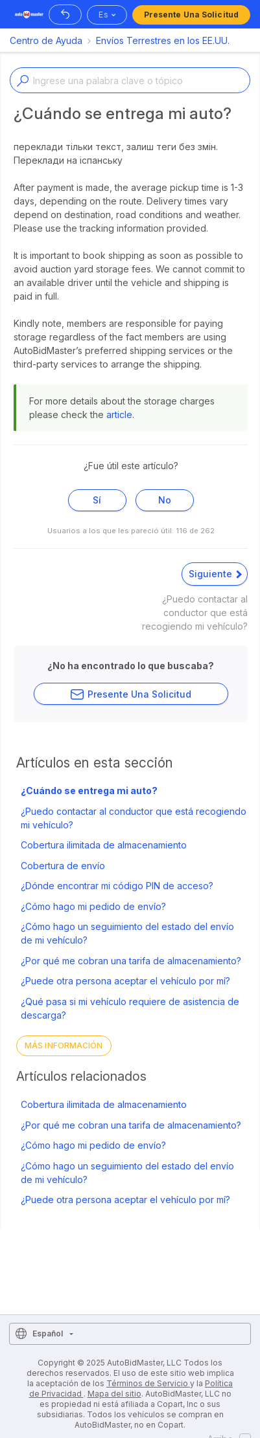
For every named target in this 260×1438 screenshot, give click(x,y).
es (103, 14)
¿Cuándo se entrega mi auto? (89, 790)
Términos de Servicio (148, 1383)
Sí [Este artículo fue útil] (97, 499)
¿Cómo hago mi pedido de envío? (93, 906)
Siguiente (215, 573)
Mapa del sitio (114, 1394)
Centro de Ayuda (46, 40)
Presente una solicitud (191, 14)
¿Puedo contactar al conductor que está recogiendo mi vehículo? (133, 818)
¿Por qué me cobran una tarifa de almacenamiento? (131, 960)
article (119, 414)
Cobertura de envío (63, 865)
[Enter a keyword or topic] (130, 80)
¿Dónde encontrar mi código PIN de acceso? (117, 885)
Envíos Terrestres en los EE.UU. (163, 40)
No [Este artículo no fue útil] (164, 499)
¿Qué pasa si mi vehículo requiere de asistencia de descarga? (130, 1008)
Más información (64, 1045)
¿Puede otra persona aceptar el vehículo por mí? (125, 980)
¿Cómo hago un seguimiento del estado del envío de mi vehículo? (127, 933)
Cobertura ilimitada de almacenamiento (104, 844)
